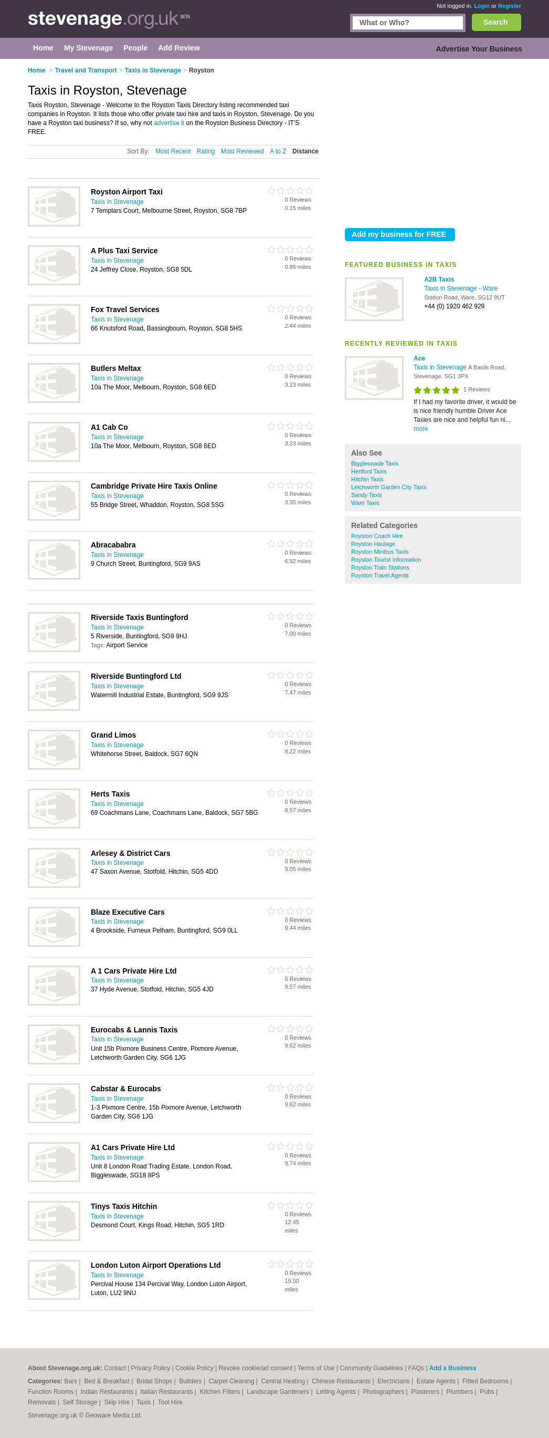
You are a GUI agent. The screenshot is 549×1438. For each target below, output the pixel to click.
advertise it (169, 123)
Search (495, 22)
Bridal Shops (155, 1381)
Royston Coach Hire (377, 536)
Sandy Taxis (366, 495)
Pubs (488, 1391)
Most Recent (173, 151)
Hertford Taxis (369, 471)
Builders (191, 1381)
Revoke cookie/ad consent (256, 1368)
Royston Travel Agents (380, 575)
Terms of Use (316, 1368)
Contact (114, 1368)
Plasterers (426, 1391)
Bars (71, 1381)
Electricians (394, 1381)
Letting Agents (336, 1391)
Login (482, 6)
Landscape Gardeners (279, 1391)
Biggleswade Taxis (374, 463)
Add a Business (453, 1368)
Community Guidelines (371, 1368)
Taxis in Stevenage (451, 288)
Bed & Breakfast (107, 1381)
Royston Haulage (373, 544)
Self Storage (80, 1402)
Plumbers (460, 1391)
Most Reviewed (242, 151)
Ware (490, 288)
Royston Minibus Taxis (379, 552)
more (421, 428)
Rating (206, 151)
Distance (305, 151)
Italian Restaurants (167, 1391)
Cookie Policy (194, 1368)
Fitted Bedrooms (486, 1381)
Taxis (144, 1402)
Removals (43, 1402)
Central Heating (284, 1381)
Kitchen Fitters (221, 1391)
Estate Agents (437, 1381)
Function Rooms (52, 1391)
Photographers (384, 1391)
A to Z (278, 151)
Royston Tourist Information (386, 559)
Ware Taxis (365, 503)
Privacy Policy (151, 1368)
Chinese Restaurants (342, 1381)
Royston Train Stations (380, 567)
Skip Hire (118, 1402)
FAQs (416, 1368)
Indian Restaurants (108, 1391)
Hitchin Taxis (367, 479)
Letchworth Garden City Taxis (388, 487)
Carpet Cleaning (232, 1381)
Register (509, 6)
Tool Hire (170, 1402)
